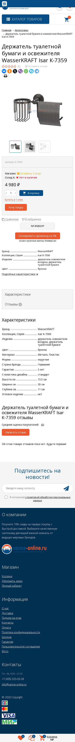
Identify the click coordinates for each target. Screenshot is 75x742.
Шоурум (6, 637)
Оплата (6, 627)
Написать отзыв (15, 432)
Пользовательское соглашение (21, 646)
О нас (5, 608)
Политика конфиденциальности (21, 632)
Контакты (7, 622)
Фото (5, 651)
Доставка (7, 613)
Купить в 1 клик (14, 199)
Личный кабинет (12, 585)
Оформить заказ (12, 581)
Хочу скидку (16, 207)
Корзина (7, 576)
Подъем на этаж (11, 618)
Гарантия (7, 641)
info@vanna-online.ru (14, 684)
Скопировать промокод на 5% (37, 236)
